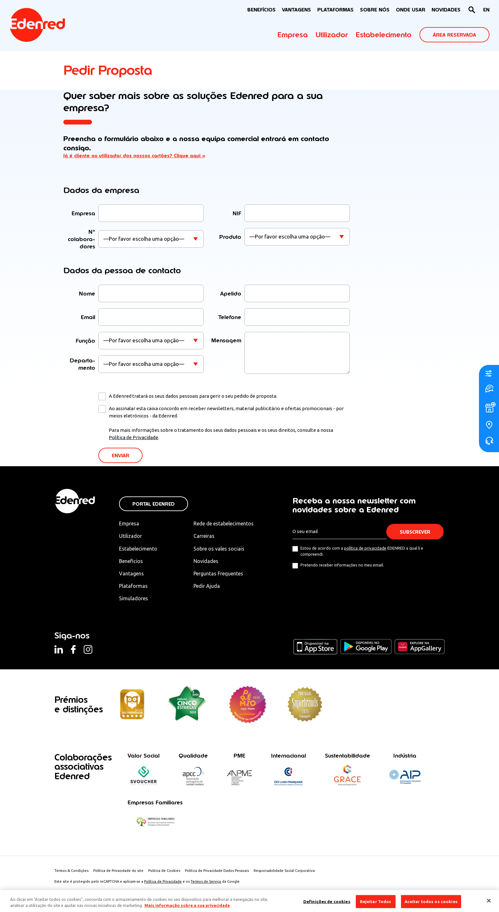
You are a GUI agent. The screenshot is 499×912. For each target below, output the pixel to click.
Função (85, 340)
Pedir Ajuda (206, 586)
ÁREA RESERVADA (454, 35)
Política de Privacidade (133, 437)
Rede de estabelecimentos (223, 523)
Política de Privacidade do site (118, 871)
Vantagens (131, 573)
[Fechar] (489, 903)
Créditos (157, 892)
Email (88, 317)
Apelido (230, 293)
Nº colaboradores (81, 239)
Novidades (205, 561)
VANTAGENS (296, 9)
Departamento (82, 364)
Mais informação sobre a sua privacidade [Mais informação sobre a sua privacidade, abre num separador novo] (187, 908)
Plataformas (335, 9)
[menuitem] (486, 10)
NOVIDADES (446, 9)
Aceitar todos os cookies (431, 904)
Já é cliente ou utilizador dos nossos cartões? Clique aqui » (134, 156)
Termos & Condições (71, 871)
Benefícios (131, 561)
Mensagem (226, 340)
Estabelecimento (383, 34)
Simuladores (133, 598)
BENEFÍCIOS (261, 9)
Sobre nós (375, 9)
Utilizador (332, 34)
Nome (87, 293)
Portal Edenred (153, 504)
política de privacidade (365, 548)
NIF (237, 213)
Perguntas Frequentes (218, 573)
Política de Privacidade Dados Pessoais (217, 871)
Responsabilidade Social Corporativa (284, 871)
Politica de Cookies (164, 871)
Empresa (293, 34)
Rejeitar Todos (375, 904)
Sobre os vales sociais (218, 549)
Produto (230, 236)
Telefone (229, 317)
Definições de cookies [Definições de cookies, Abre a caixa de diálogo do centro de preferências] (326, 904)
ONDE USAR (410, 9)
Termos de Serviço (206, 881)
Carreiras (203, 536)
